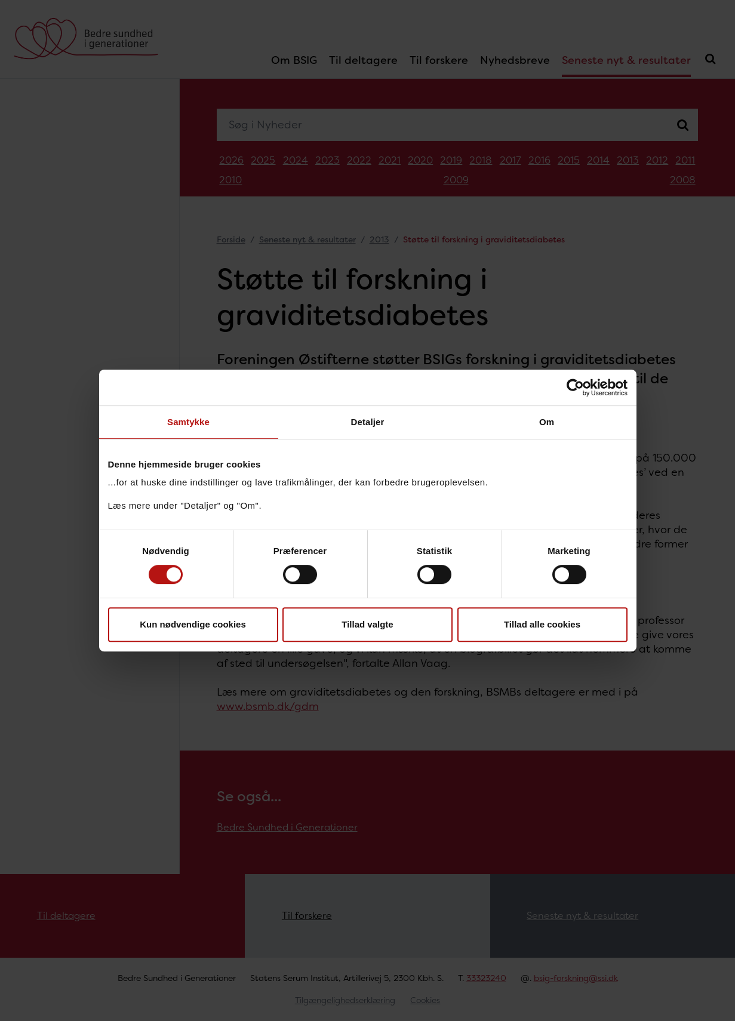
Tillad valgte (367, 624)
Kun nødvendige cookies (193, 624)
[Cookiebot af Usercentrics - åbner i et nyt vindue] (575, 387)
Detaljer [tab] (368, 422)
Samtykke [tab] (188, 422)
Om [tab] (546, 422)
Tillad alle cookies (542, 624)
